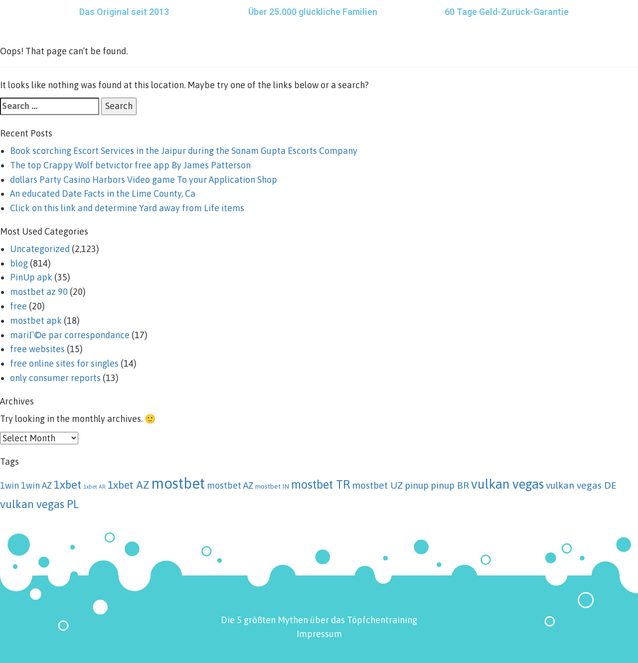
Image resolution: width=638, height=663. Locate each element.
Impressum (319, 634)
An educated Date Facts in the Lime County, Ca (102, 193)
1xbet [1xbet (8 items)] (67, 484)
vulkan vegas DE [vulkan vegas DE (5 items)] (581, 485)
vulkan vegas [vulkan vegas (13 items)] (507, 484)
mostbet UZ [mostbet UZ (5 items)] (377, 485)
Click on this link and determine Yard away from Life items (127, 208)
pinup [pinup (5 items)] (417, 485)
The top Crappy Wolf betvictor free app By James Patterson (130, 165)
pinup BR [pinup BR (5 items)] (450, 485)
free (18, 306)
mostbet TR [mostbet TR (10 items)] (320, 484)
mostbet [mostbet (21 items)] (178, 483)
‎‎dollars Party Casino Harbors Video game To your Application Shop (143, 179)
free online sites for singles (64, 363)
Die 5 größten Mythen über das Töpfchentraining (319, 620)
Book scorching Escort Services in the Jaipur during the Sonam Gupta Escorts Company (183, 150)
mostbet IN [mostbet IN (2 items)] (272, 486)
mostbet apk (36, 320)
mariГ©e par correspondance (70, 335)
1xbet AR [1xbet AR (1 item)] (94, 487)
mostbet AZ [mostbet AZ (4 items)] (230, 485)
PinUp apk (31, 277)
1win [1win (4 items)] (9, 485)
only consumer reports (55, 378)
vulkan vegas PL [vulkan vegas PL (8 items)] (39, 504)
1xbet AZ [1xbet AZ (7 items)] (128, 485)
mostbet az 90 (39, 291)
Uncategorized (40, 249)
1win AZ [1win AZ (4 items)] (36, 485)
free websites (37, 349)
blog (19, 263)
